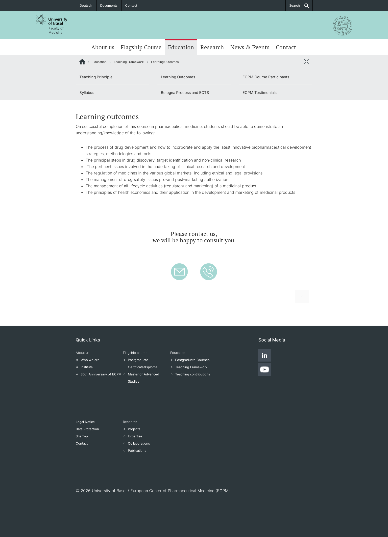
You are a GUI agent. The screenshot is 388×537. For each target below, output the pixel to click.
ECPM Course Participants (265, 77)
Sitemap (82, 436)
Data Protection (87, 429)
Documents (109, 5)
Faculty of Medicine (56, 30)
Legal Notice (85, 422)
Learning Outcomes (178, 77)
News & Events (249, 47)
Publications (137, 450)
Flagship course (135, 353)
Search (294, 5)
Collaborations (139, 443)
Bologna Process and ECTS (185, 92)
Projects (134, 429)
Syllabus (86, 92)
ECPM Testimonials (259, 92)
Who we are (90, 360)
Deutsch (86, 5)
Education (181, 47)
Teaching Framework (129, 62)
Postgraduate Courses (192, 360)
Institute (87, 367)
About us (102, 47)
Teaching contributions (192, 374)
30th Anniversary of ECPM (101, 374)
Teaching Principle (96, 77)
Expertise (135, 436)
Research (212, 47)
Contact (131, 5)
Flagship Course (141, 47)
